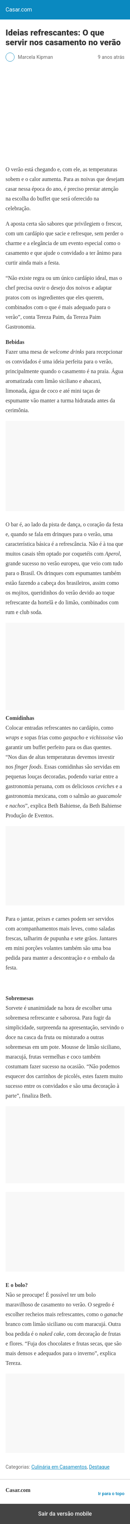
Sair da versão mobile (65, 1513)
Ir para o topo (111, 1493)
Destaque (99, 1467)
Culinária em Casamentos (59, 1467)
